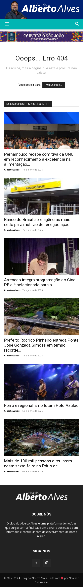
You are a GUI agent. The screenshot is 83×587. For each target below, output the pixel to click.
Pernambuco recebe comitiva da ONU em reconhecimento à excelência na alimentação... (39, 159)
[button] (6, 24)
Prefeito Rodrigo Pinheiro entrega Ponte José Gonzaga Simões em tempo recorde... (41, 345)
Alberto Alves (11, 169)
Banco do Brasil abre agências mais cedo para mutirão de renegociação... (38, 222)
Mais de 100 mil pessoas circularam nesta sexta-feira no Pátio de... (38, 463)
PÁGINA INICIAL (53, 85)
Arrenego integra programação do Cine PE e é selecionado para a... (39, 282)
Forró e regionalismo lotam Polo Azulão (41, 405)
